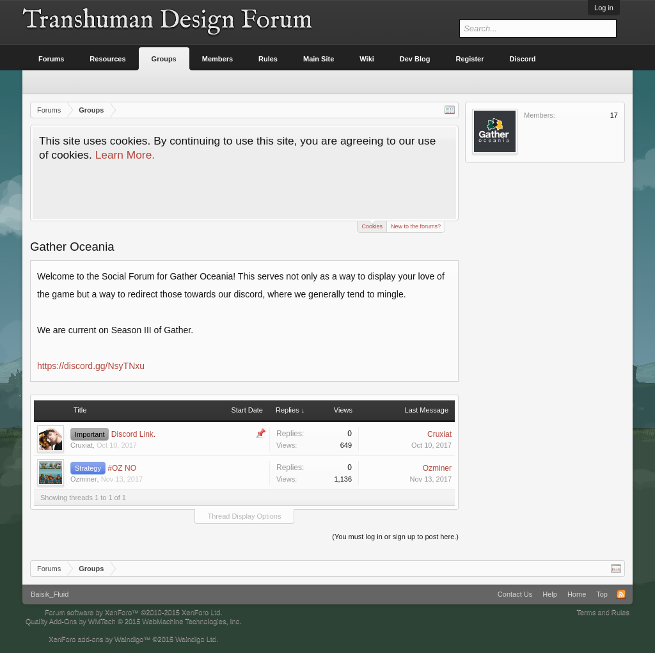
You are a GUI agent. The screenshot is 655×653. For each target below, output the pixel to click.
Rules (268, 59)
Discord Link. (133, 434)
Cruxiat (81, 445)
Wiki (366, 59)
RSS (621, 594)
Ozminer (83, 479)
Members (217, 59)
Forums (51, 59)
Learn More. (125, 154)
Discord (523, 59)
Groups (164, 59)
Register (470, 59)
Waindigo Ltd (195, 639)
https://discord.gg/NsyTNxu (91, 366)
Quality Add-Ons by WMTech (133, 621)
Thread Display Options (244, 516)
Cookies (372, 225)
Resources (107, 59)
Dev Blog (415, 59)
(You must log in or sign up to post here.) (395, 536)
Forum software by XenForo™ (134, 612)
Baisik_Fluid (49, 594)
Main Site (318, 59)
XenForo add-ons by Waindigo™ (99, 639)
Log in (603, 8)
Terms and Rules (602, 612)
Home (576, 594)
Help (549, 594)
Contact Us (515, 594)
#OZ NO (121, 468)
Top (602, 594)
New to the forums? (416, 226)
